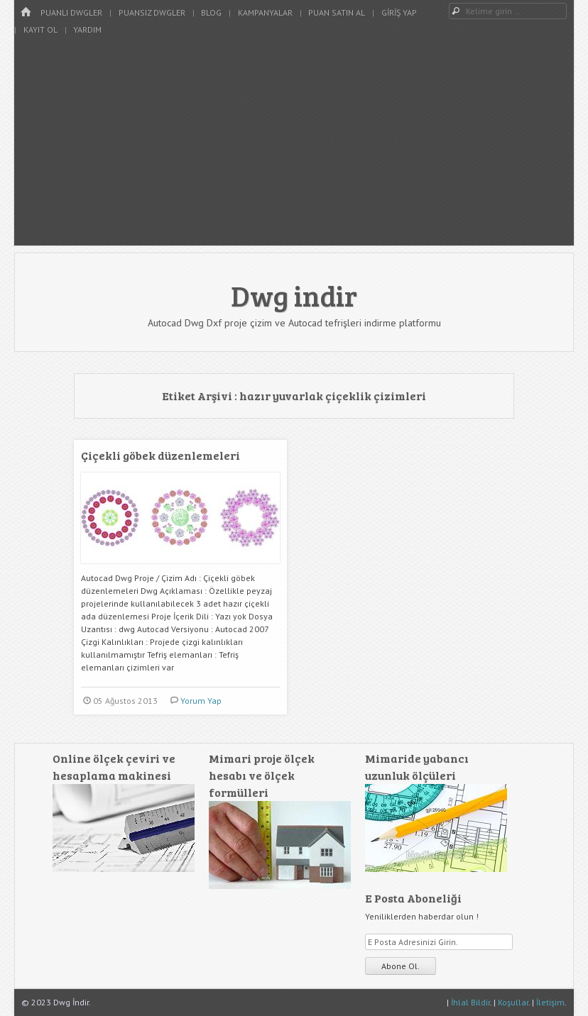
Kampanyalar (265, 12)
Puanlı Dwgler (71, 12)
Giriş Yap (399, 12)
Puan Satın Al (336, 12)
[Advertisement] (294, 146)
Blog (211, 12)
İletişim (550, 1002)
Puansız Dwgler (152, 12)
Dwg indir (294, 295)
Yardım (87, 29)
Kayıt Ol (40, 29)
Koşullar (513, 1002)
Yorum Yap (201, 700)
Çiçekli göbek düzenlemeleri (160, 455)
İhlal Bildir (470, 1002)
